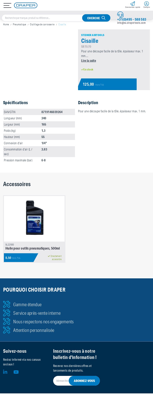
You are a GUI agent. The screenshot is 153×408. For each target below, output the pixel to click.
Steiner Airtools (92, 35)
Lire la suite (88, 60)
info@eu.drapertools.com (131, 23)
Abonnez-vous (84, 381)
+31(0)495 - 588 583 (131, 19)
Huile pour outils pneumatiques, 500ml (32, 248)
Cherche (93, 18)
